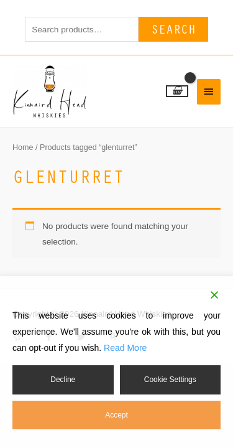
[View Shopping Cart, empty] (177, 91)
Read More (125, 348)
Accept (116, 415)
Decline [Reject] (62, 379)
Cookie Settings (170, 379)
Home (23, 147)
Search (173, 29)
